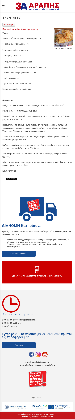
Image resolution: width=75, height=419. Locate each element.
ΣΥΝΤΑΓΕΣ (12, 18)
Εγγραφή (19, 345)
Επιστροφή (8, 25)
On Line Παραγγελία (19, 254)
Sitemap (41, 397)
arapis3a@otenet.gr (41, 362)
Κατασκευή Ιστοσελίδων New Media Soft (37, 417)
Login (33, 397)
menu (3, 6)
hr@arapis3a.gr (48, 365)
